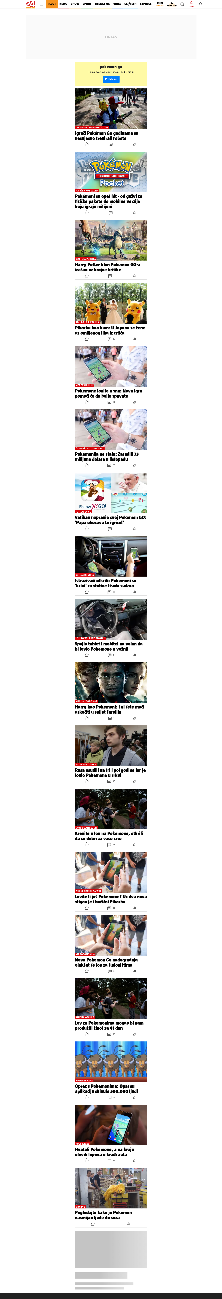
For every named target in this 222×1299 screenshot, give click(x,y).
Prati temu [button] (111, 79)
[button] (182, 4)
